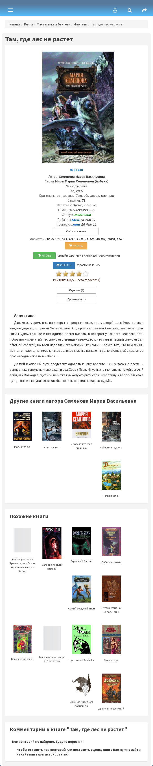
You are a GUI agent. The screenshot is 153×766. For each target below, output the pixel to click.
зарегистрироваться (52, 754)
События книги (76, 231)
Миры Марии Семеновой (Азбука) (81, 181)
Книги (28, 24)
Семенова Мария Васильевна (82, 176)
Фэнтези (80, 24)
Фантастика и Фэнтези (53, 24)
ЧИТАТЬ (44, 255)
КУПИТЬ (76, 246)
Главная (14, 24)
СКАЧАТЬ (64, 265)
